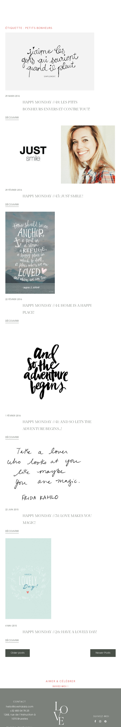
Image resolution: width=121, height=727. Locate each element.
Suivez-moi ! (61, 686)
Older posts (17, 653)
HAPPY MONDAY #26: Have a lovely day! (60, 632)
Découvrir (12, 118)
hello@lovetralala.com (19, 707)
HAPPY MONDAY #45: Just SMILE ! (53, 196)
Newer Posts (103, 653)
